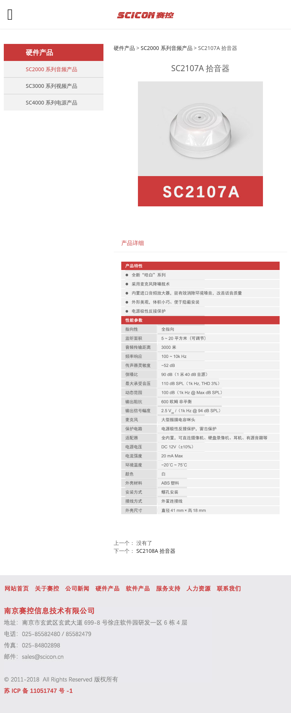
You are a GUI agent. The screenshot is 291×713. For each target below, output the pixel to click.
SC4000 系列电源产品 (51, 102)
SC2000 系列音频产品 (51, 69)
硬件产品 (124, 47)
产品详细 (132, 243)
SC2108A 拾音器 (155, 550)
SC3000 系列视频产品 (51, 85)
